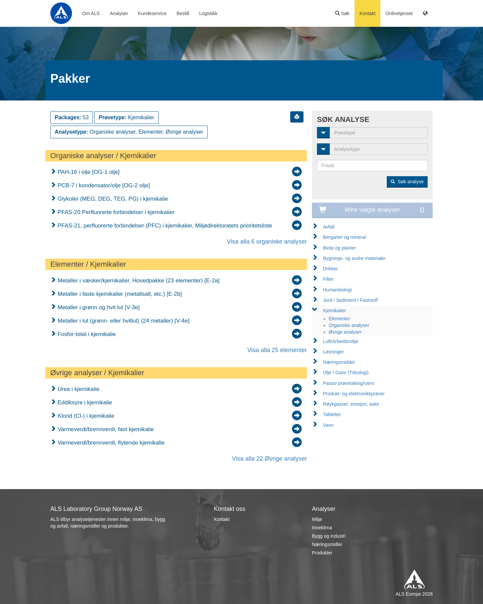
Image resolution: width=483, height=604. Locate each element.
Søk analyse (407, 181)
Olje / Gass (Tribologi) (346, 372)
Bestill (182, 13)
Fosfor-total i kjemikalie (86, 334)
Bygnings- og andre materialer (354, 258)
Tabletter (332, 414)
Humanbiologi (337, 289)
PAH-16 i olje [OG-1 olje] (88, 172)
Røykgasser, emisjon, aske (351, 404)
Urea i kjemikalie (77, 389)
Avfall (328, 226)
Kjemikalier (334, 310)
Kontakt (367, 13)
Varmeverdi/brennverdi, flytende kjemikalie (110, 443)
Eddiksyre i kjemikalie (84, 402)
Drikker (330, 268)
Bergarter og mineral (344, 237)
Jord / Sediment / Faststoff (350, 300)
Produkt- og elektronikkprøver (354, 393)
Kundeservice (152, 13)
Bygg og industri (328, 536)
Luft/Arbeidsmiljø (340, 341)
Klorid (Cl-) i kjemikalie (85, 416)
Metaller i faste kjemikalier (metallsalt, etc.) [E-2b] (119, 294)
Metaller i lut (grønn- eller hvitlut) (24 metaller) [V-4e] (123, 321)
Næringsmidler (327, 544)
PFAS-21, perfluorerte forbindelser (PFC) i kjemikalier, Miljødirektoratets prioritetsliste (164, 225)
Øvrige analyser (345, 332)
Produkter (322, 552)
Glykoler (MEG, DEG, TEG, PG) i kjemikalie (112, 199)
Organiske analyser (349, 325)
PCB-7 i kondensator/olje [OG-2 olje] (103, 185)
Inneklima (322, 527)
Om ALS (91, 13)
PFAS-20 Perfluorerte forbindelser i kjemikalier (115, 212)
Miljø (317, 519)
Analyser (119, 13)
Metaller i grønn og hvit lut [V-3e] (98, 307)
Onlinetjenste (399, 13)
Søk (342, 13)
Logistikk (208, 13)
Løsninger (333, 351)
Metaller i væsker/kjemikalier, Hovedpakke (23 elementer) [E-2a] (138, 280)
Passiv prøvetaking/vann (348, 383)
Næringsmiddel (339, 362)
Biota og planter (339, 248)
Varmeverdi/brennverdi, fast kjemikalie (105, 429)
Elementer (339, 318)
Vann (328, 425)
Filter (328, 279)
